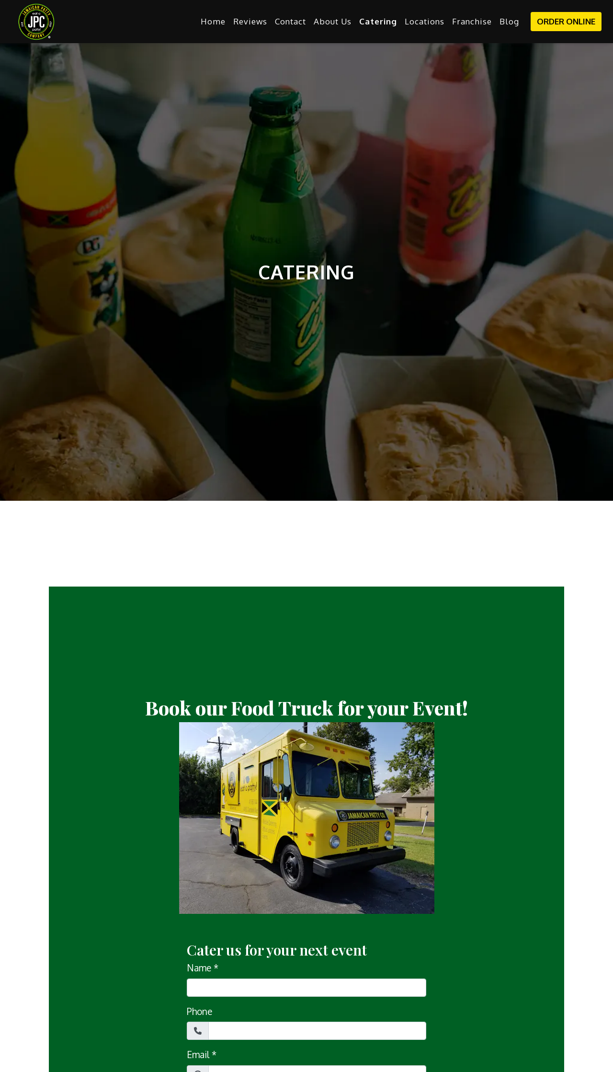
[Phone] (317, 1031)
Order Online (566, 21)
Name (199, 967)
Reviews (250, 21)
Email (198, 1054)
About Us (333, 21)
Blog (509, 21)
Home (213, 21)
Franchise (472, 21)
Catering (378, 21)
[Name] (306, 988)
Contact (290, 21)
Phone (199, 1011)
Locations (424, 21)
